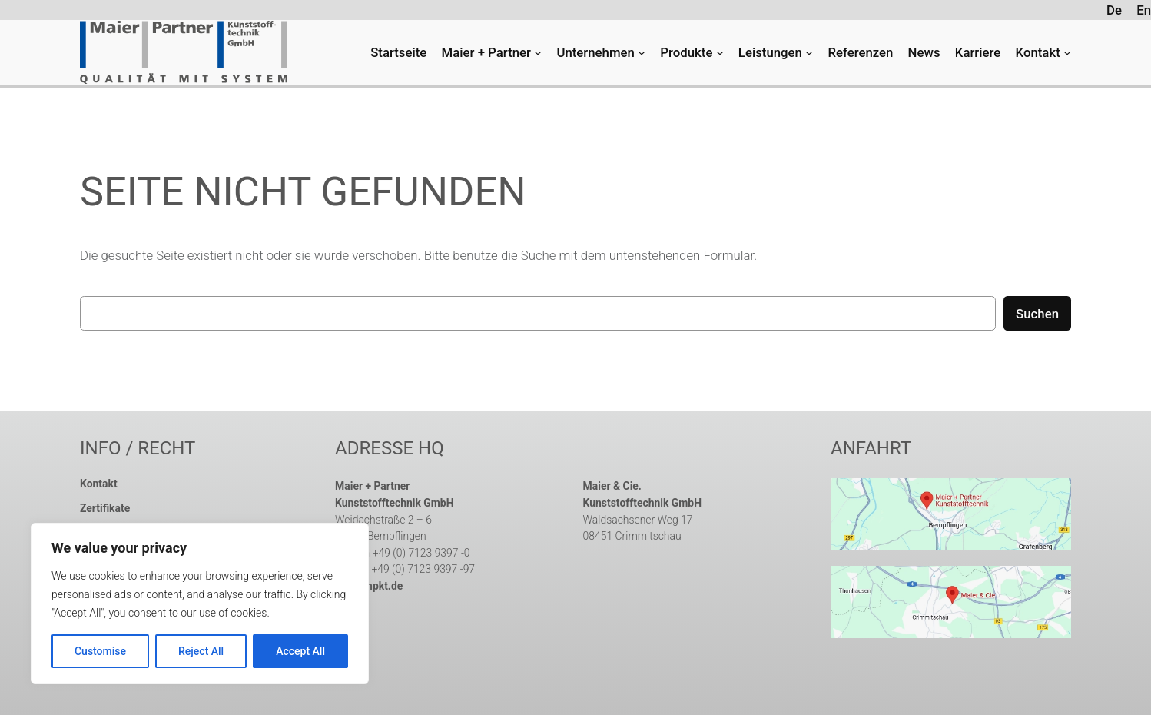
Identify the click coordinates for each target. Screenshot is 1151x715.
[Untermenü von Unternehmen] (641, 52)
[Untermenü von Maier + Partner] (538, 52)
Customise (100, 651)
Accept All (300, 651)
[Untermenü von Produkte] (720, 52)
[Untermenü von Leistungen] (809, 52)
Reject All (201, 651)
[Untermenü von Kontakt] (1067, 52)
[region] (200, 603)
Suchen (1037, 313)
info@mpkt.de (369, 586)
